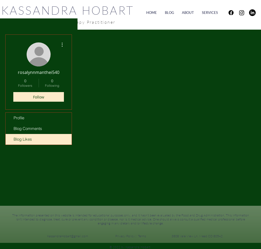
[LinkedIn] (252, 12)
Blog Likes (23, 139)
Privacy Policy (125, 236)
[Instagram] (241, 12)
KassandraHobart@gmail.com (67, 236)
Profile (19, 117)
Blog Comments (28, 128)
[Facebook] (231, 12)
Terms (142, 236)
